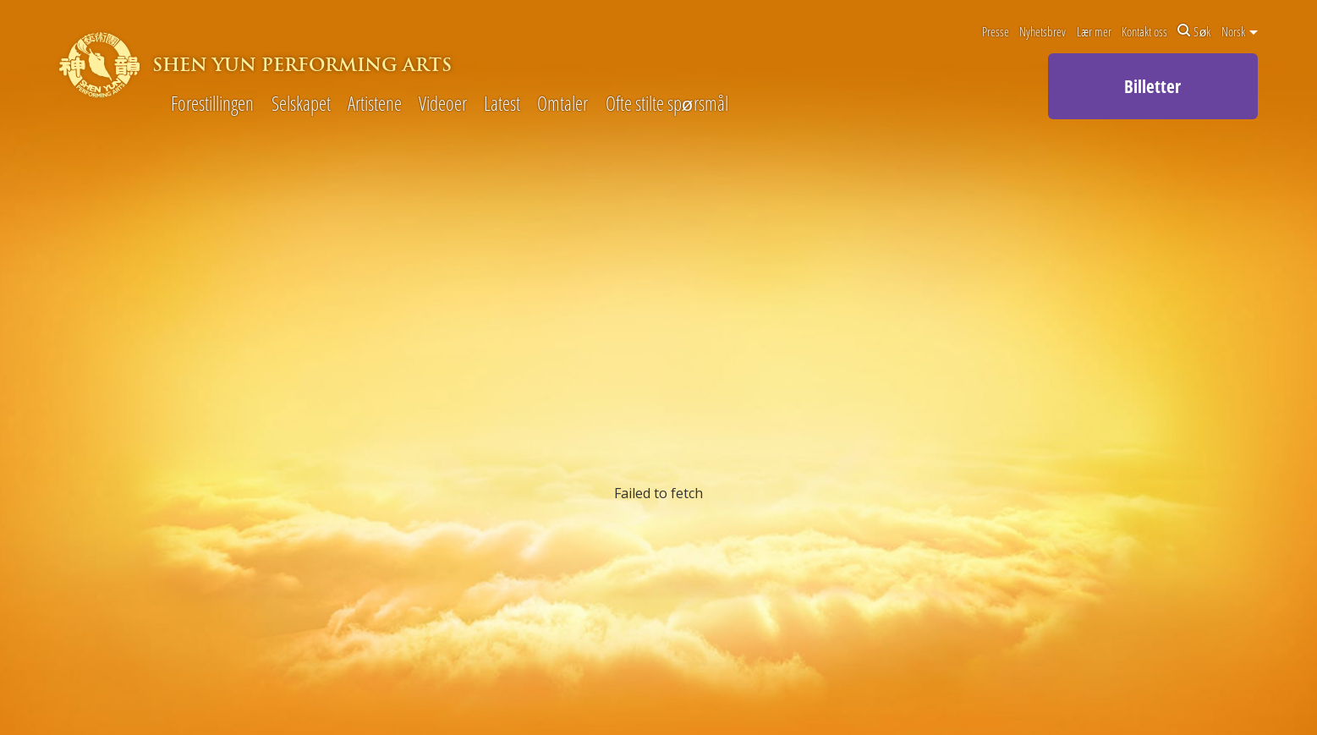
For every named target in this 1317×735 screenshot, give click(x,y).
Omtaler (562, 104)
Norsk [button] (1239, 31)
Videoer (443, 104)
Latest (502, 104)
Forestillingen (212, 104)
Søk (1193, 31)
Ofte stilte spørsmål (667, 104)
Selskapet (301, 104)
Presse (995, 31)
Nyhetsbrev (1042, 31)
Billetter (1152, 86)
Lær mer (1094, 31)
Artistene (375, 104)
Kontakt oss (1144, 31)
